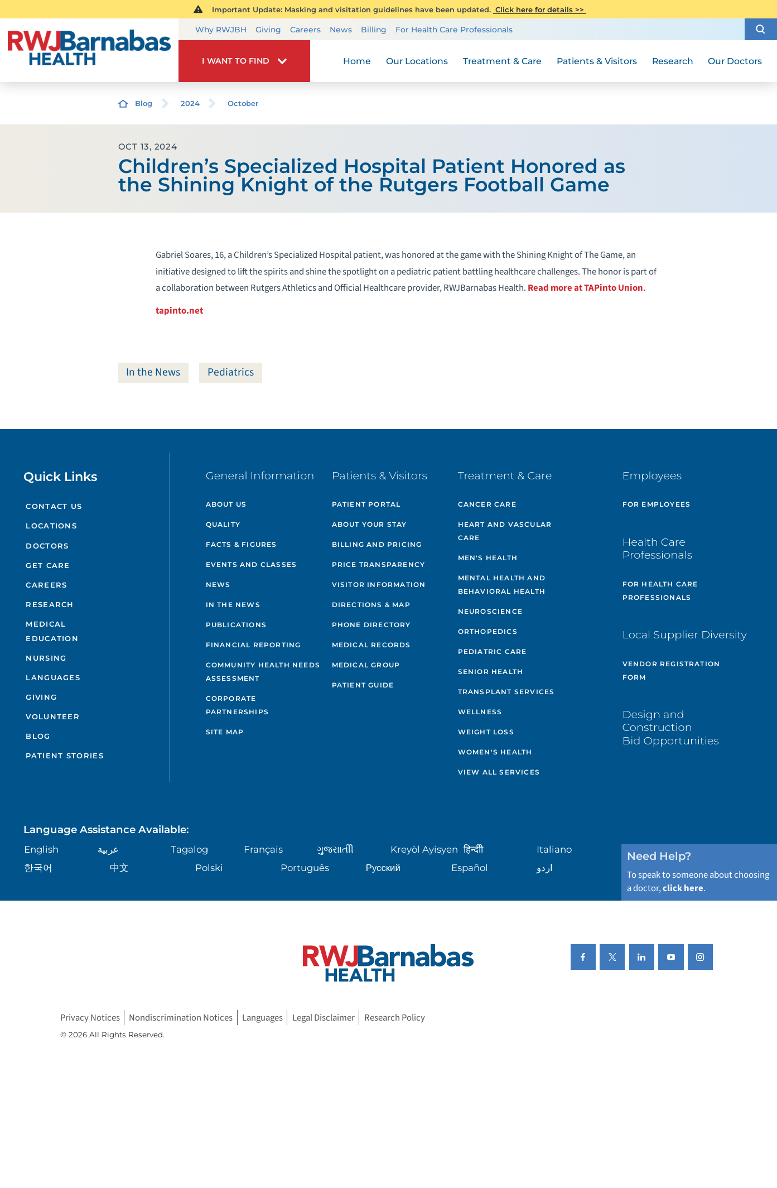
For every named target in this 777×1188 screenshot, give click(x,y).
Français (263, 849)
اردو (545, 867)
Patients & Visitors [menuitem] (597, 61)
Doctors (47, 545)
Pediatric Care (492, 651)
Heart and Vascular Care (505, 531)
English (41, 849)
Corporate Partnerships (237, 705)
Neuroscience (490, 611)
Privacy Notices (90, 1018)
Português (305, 867)
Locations (51, 525)
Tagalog (189, 849)
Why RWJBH (221, 29)
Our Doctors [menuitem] (735, 61)
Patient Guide (363, 685)
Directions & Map (371, 604)
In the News (153, 372)
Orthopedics (488, 631)
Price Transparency (379, 564)
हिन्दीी (473, 849)
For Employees (656, 504)
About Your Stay (369, 524)
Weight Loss (486, 732)
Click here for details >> (539, 9)
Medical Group (366, 665)
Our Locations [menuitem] (417, 61)
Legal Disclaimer (323, 1018)
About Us (226, 504)
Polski (209, 867)
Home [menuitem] (357, 61)
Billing (374, 29)
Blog (143, 103)
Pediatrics (230, 372)
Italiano (554, 849)
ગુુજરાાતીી (335, 849)
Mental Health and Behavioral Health (502, 584)
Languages (53, 677)
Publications (236, 625)
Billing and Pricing (377, 544)
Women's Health (495, 752)
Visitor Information (379, 584)
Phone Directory (371, 625)
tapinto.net (179, 311)
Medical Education (52, 631)
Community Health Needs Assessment (263, 671)
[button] (761, 29)
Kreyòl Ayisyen (424, 849)
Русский (383, 867)
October (243, 103)
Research (50, 604)
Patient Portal (366, 504)
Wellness (480, 712)
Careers (305, 29)
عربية (108, 849)
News (341, 29)
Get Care (48, 565)
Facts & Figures (241, 544)
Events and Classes (251, 564)
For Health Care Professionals (454, 29)
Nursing (46, 657)
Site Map (225, 732)
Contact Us (54, 506)
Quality (223, 524)
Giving (268, 29)
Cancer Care (487, 504)
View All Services (499, 772)
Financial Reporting (253, 645)
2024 (190, 103)
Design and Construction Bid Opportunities (670, 727)
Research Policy (394, 1018)
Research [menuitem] (672, 61)
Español (469, 867)
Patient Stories (65, 755)
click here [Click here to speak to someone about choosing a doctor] (683, 888)
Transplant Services (506, 691)
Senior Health (491, 671)
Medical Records (371, 645)
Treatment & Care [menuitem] (502, 61)
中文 (119, 867)
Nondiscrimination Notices (181, 1018)
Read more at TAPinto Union (585, 288)
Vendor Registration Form (671, 670)
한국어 (38, 867)
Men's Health (488, 558)
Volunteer (53, 716)
